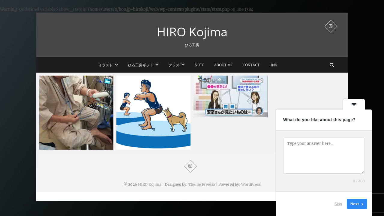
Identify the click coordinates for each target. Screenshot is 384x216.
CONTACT (251, 65)
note (199, 65)
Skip (338, 204)
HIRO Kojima (192, 32)
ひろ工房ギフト (140, 65)
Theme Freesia (201, 184)
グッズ (174, 65)
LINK (273, 65)
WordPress (251, 184)
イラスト (105, 65)
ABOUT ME (223, 65)
